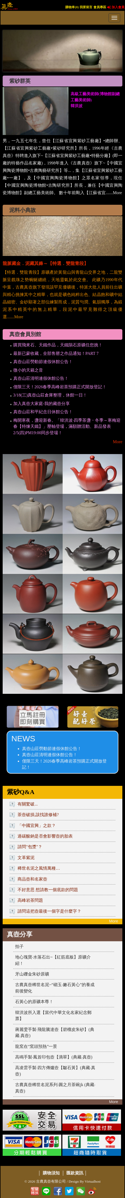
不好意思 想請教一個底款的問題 (48, 889)
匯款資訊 (74, 1173)
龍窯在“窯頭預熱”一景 (36, 1046)
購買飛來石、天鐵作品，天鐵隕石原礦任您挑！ (57, 345)
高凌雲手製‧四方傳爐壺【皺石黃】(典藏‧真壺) (55, 1070)
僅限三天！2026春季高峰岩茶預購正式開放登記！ (60, 387)
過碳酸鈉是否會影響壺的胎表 (45, 836)
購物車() (72, 7)
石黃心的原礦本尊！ (34, 1001)
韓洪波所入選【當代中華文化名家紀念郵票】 (53, 1015)
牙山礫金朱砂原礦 (32, 974)
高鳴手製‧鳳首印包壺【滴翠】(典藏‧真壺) (53, 1057)
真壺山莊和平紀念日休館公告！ (43, 412)
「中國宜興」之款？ (37, 825)
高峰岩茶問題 (30, 900)
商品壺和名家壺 (32, 879)
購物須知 (51, 1173)
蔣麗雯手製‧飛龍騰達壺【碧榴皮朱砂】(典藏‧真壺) (54, 1032)
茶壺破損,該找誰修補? (38, 814)
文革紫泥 (26, 857)
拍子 (19, 946)
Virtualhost (93, 1181)
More (117, 441)
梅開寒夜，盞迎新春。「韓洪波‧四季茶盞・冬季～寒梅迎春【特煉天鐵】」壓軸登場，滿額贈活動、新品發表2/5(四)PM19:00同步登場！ (66, 426)
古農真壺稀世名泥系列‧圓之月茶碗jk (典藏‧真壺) (55, 1087)
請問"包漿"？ (30, 846)
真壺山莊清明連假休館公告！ (40, 378)
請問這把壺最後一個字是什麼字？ (49, 911)
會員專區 (99, 7)
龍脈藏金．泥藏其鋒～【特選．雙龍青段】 (45, 263)
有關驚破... (28, 804)
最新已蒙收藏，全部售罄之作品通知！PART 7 (55, 353)
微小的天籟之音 (28, 370)
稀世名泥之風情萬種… (39, 868)
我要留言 (86, 7)
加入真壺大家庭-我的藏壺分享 (41, 403)
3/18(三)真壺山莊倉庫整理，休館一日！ (50, 395)
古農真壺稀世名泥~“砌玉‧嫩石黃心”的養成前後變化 (54, 987)
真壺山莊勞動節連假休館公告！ (43, 361)
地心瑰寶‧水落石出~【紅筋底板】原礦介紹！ (53, 960)
